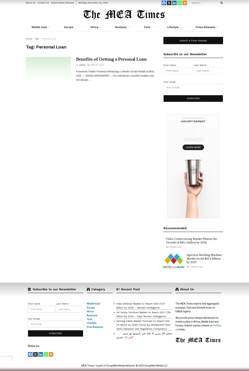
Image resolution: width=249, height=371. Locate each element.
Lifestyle (173, 27)
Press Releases (205, 27)
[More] (184, 3)
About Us (30, 3)
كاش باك (128, 337)
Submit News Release (62, 3)
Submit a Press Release (193, 40)
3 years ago (195, 267)
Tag (36, 39)
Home (29, 39)
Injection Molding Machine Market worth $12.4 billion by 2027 (204, 258)
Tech (147, 27)
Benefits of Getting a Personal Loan (111, 59)
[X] (169, 3)
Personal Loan (49, 39)
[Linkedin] (174, 3)
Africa (94, 27)
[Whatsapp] (179, 3)
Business (121, 27)
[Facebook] (164, 3)
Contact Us (43, 3)
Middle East (39, 27)
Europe (68, 27)
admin (82, 65)
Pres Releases (95, 327)
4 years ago (174, 247)
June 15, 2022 (95, 65)
